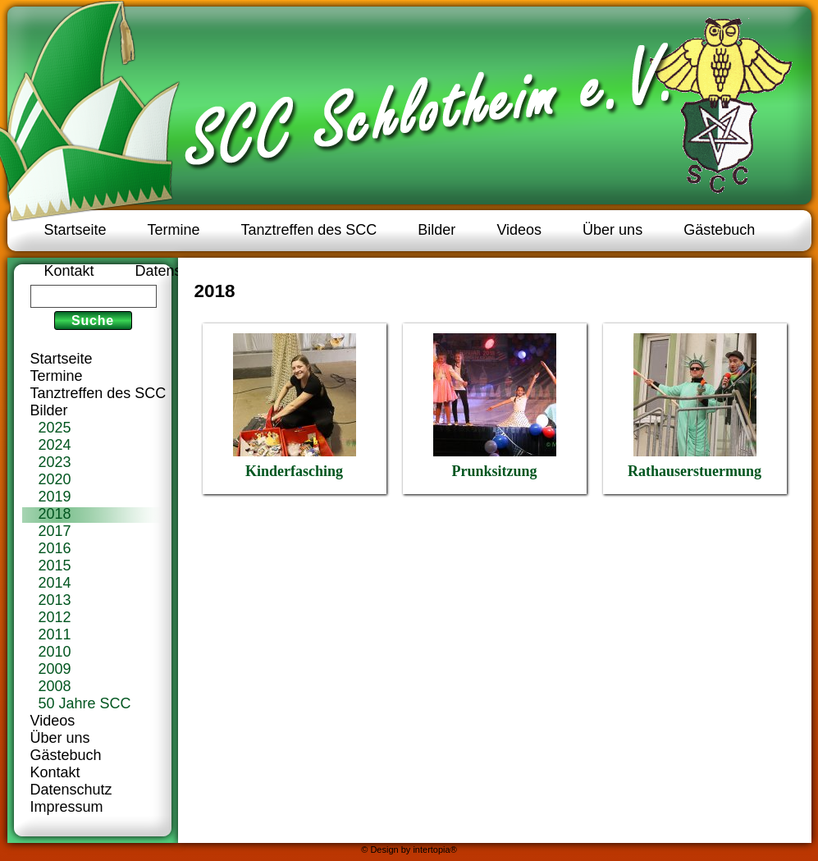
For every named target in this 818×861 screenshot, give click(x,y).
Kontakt (69, 271)
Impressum (66, 807)
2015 (55, 565)
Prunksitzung (494, 406)
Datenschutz (176, 271)
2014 (55, 583)
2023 (55, 462)
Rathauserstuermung (694, 406)
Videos (519, 230)
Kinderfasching (294, 406)
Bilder (436, 230)
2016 (55, 548)
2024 (55, 445)
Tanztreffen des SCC (309, 230)
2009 (55, 669)
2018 (55, 514)
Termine (174, 230)
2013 (55, 600)
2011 (55, 634)
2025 (55, 427)
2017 (55, 531)
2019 (55, 496)
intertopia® (434, 849)
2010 (55, 651)
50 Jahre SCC (85, 703)
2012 (55, 617)
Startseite (75, 230)
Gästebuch (719, 230)
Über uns (612, 230)
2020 (55, 479)
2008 (55, 686)
